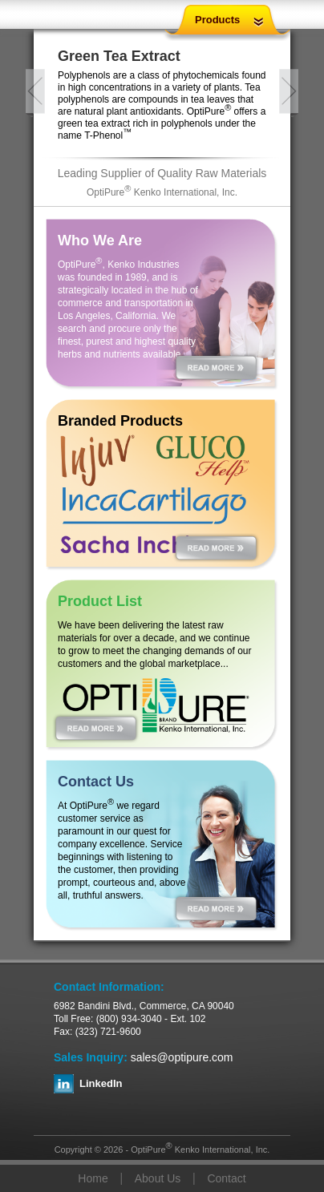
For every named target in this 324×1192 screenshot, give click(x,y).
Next (288, 93)
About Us (158, 1178)
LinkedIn (100, 1083)
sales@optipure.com (182, 1057)
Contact (226, 1178)
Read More (216, 367)
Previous (35, 93)
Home (92, 1178)
